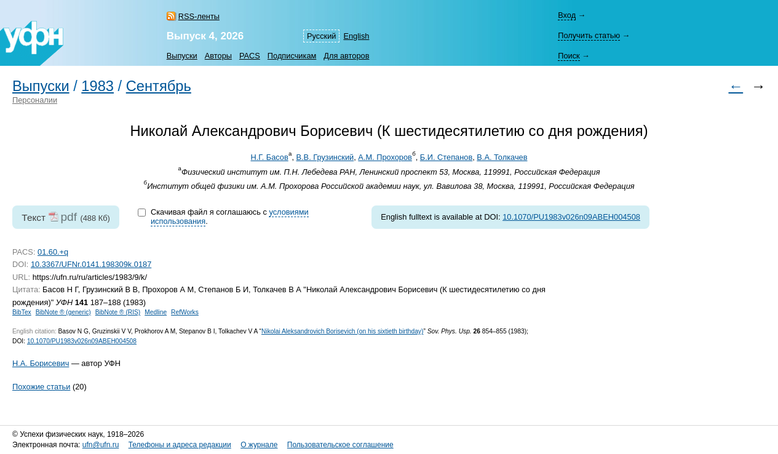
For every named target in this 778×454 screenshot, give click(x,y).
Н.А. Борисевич (40, 363)
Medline (156, 312)
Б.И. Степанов (446, 157)
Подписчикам (292, 55)
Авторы (218, 55)
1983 (97, 86)
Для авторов (346, 55)
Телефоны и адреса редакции (180, 444)
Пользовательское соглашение (340, 444)
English (356, 36)
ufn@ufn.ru (100, 444)
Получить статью (589, 35)
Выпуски (182, 55)
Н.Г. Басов (269, 157)
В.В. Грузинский (325, 157)
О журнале (258, 444)
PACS (249, 55)
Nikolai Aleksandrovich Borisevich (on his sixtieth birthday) (342, 331)
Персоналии (34, 100)
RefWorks (185, 312)
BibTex (21, 312)
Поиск (568, 55)
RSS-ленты (199, 16)
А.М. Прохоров (385, 157)
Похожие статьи (41, 386)
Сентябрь (158, 86)
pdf (68, 216)
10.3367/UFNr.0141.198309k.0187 (91, 264)
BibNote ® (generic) (63, 312)
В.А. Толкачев (502, 157)
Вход (567, 15)
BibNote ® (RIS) (118, 312)
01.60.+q (53, 252)
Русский (321, 36)
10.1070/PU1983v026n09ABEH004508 (571, 216)
